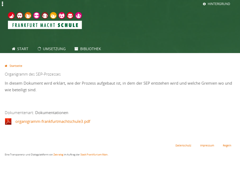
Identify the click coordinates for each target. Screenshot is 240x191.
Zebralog (58, 154)
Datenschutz (183, 145)
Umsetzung (54, 48)
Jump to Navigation (2, 6)
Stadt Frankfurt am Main (94, 154)
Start (22, 48)
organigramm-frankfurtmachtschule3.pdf (52, 121)
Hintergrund (219, 4)
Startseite (16, 66)
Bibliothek (90, 48)
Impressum (207, 145)
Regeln (227, 145)
